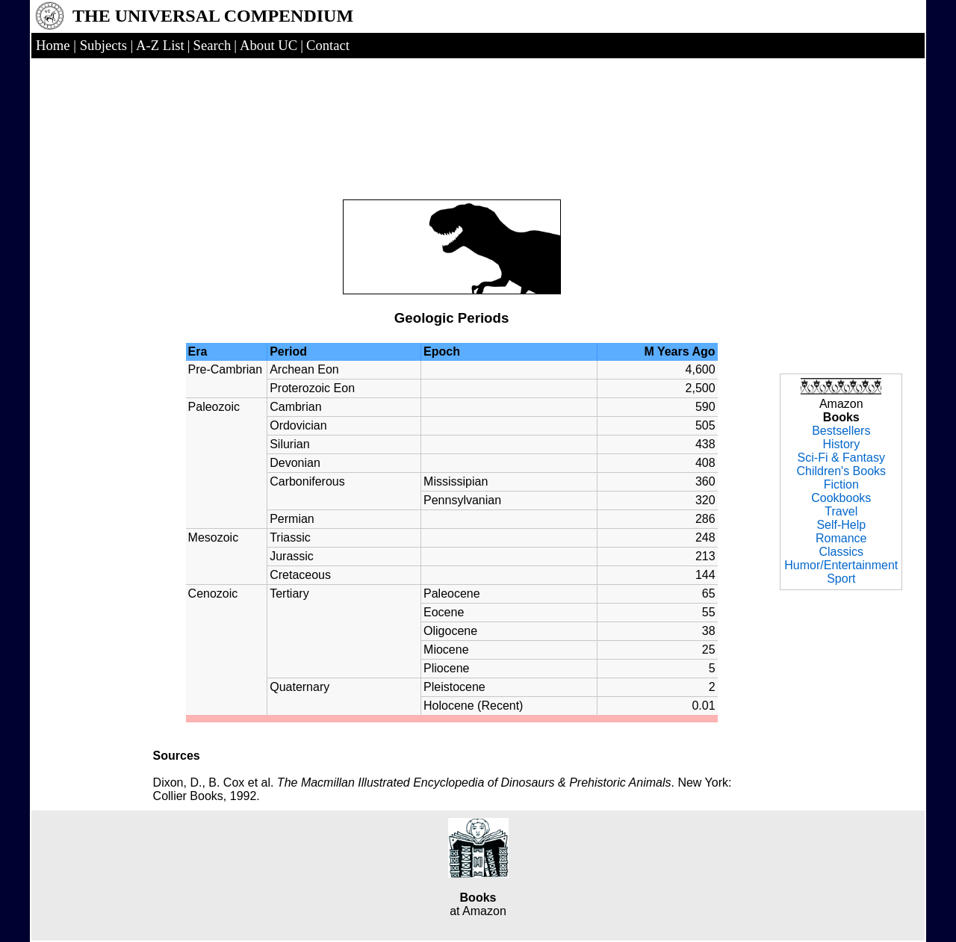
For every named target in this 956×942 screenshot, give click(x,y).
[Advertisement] (452, 113)
